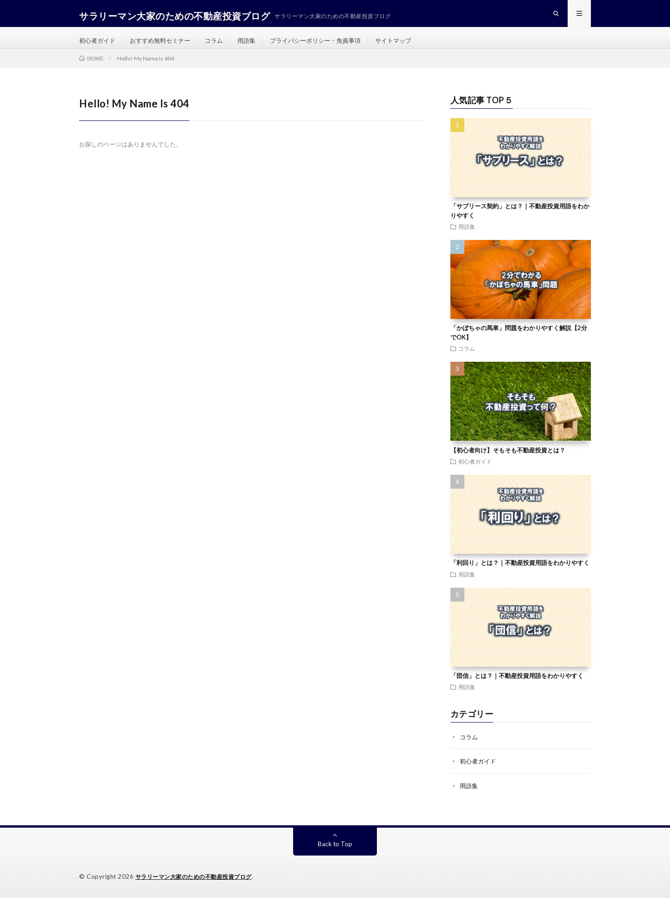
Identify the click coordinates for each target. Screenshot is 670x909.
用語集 (256, 46)
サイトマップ (411, 46)
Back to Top (335, 855)
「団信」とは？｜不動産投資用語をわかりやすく (516, 687)
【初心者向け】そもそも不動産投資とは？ (507, 461)
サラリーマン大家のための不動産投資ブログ (198, 888)
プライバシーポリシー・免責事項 (329, 46)
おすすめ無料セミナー (165, 46)
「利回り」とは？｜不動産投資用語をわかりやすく (520, 574)
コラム (222, 46)
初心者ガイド (98, 46)
